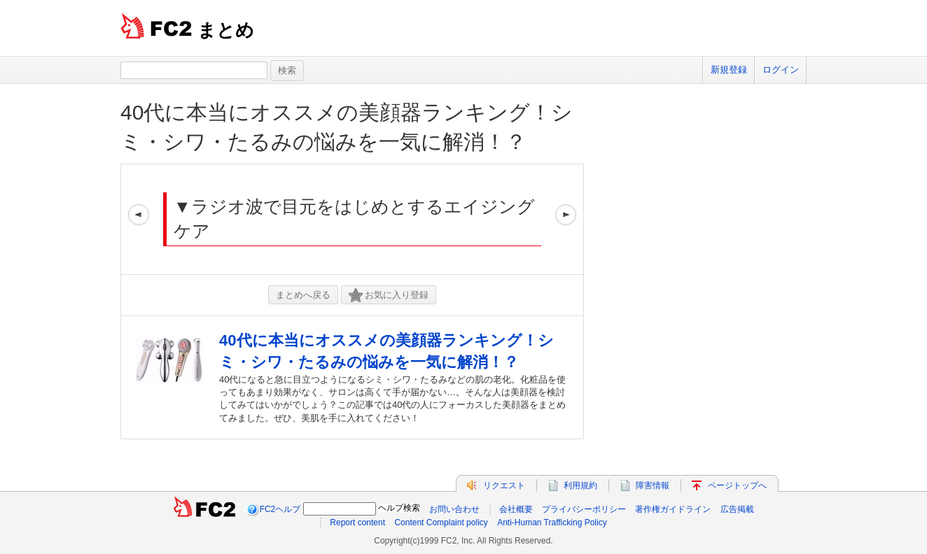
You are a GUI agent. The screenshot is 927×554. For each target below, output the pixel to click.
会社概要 (516, 509)
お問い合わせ (454, 509)
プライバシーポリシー (584, 509)
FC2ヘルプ (280, 509)
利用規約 (580, 485)
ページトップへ (737, 485)
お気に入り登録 (388, 295)
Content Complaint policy (440, 522)
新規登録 (729, 69)
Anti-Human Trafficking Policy (552, 522)
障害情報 (652, 485)
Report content (357, 522)
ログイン (780, 69)
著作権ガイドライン (673, 509)
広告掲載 (737, 509)
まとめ (225, 30)
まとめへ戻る (303, 295)
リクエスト (504, 485)
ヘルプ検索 (399, 508)
